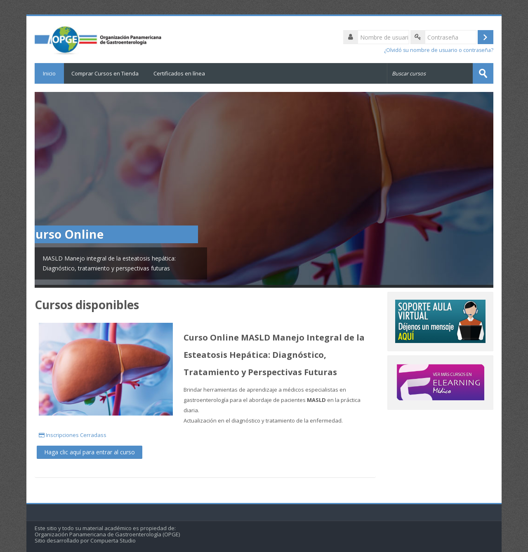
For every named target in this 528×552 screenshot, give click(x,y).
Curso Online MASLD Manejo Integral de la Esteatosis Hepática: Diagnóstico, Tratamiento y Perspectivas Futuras (274, 355)
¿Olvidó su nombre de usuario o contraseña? (438, 50)
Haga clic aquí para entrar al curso (89, 452)
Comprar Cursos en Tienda (105, 73)
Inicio (49, 73)
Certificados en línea (179, 73)
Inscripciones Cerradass (73, 435)
